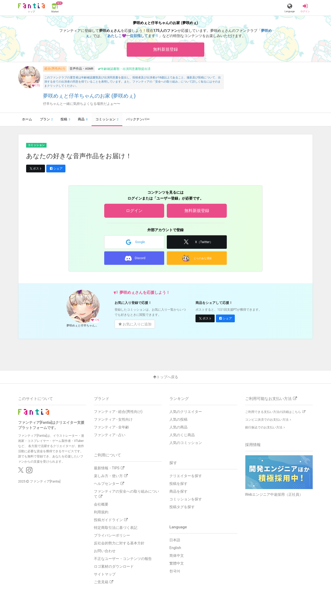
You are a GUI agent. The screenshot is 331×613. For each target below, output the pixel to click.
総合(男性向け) (54, 68)
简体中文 (176, 555)
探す (173, 463)
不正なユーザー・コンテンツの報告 (123, 559)
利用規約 (101, 512)
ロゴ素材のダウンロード (114, 566)
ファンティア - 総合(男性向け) (118, 412)
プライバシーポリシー (112, 535)
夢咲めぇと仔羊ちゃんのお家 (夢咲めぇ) (89, 96)
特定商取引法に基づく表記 (115, 528)
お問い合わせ (105, 551)
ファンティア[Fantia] (45, 481)
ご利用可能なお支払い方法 (271, 398)
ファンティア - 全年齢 (111, 427)
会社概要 (101, 504)
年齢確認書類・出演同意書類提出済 (124, 69)
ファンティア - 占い (110, 435)
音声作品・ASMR (81, 68)
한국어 (174, 571)
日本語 (174, 540)
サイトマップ (105, 574)
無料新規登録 (165, 49)
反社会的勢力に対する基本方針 (119, 543)
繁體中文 (176, 563)
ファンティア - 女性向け (113, 419)
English (175, 548)
